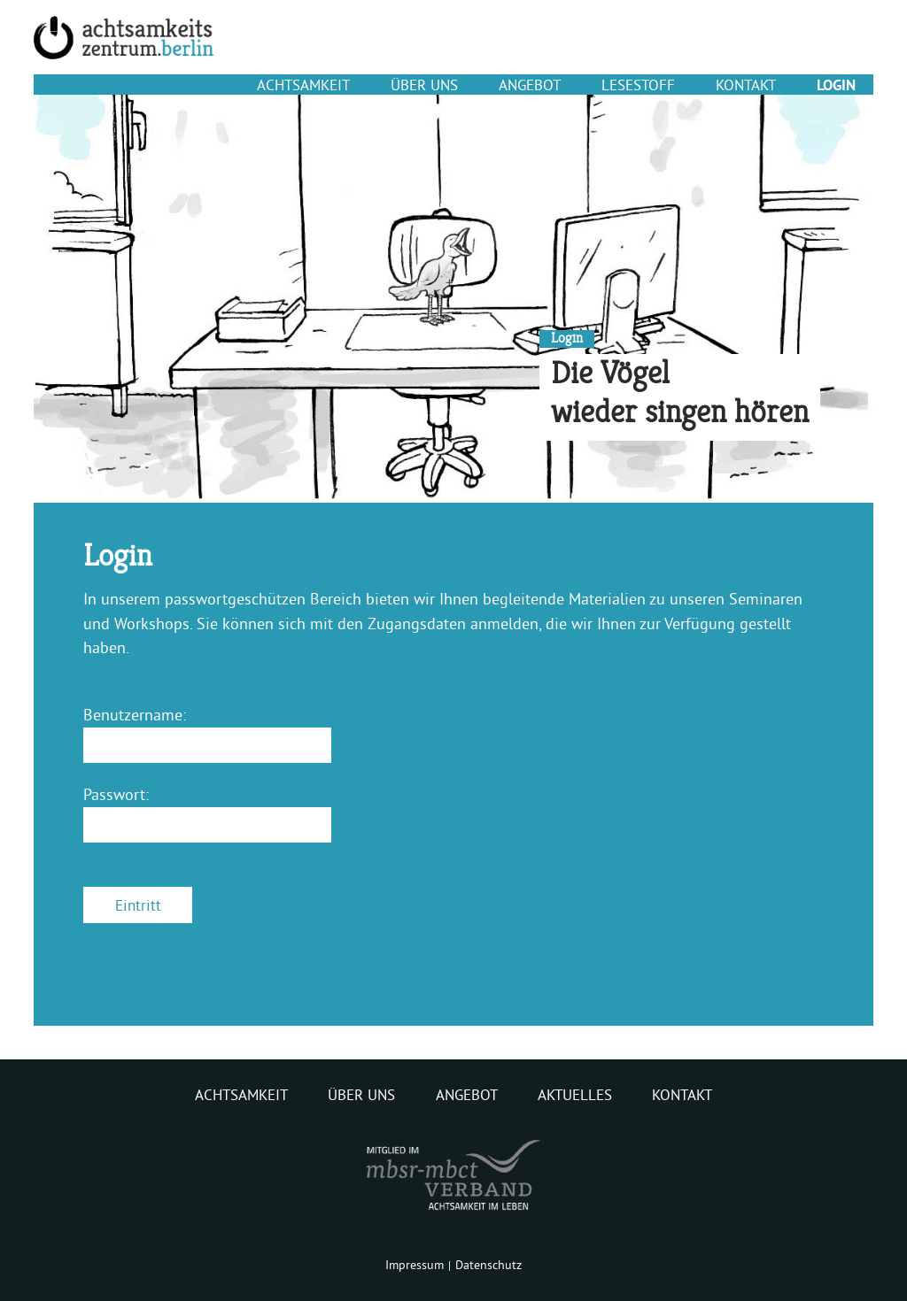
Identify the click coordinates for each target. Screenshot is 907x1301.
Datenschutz (488, 1265)
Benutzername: (134, 714)
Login (836, 85)
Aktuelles (575, 1095)
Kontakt (746, 84)
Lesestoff (638, 84)
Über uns (424, 84)
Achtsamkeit (303, 84)
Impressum (414, 1265)
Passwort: (116, 794)
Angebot (530, 84)
